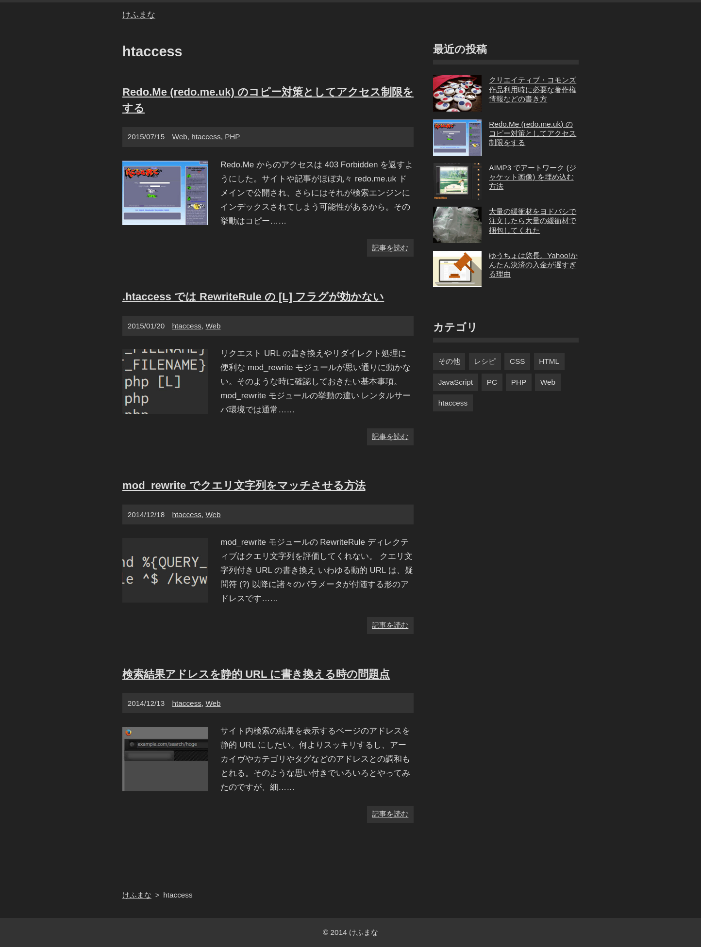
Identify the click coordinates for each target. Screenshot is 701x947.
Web (179, 136)
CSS (517, 361)
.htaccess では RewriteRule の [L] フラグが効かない (253, 297)
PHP (232, 136)
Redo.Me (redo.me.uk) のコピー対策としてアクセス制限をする (504, 137)
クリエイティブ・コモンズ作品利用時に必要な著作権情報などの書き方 (504, 93)
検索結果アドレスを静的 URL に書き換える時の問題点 (256, 674)
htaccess (205, 136)
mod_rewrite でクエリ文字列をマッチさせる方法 (244, 485)
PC (492, 382)
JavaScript (455, 382)
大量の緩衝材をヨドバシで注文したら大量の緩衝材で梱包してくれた (504, 225)
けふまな (138, 14)
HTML (549, 361)
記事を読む (390, 248)
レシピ (485, 361)
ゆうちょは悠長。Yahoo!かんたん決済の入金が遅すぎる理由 (505, 269)
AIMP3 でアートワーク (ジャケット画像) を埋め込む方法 (504, 181)
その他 (449, 361)
